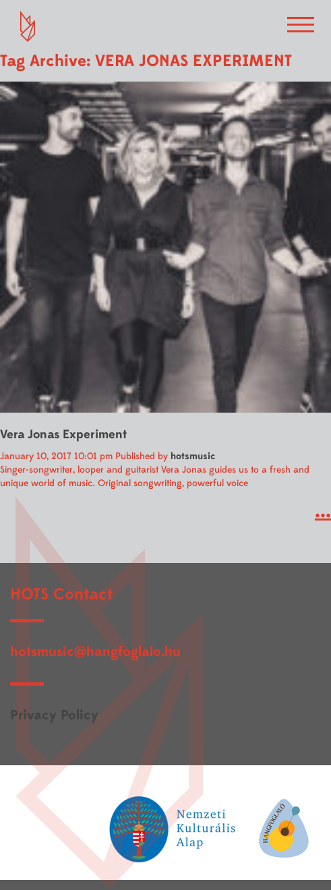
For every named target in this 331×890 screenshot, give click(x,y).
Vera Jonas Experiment (63, 434)
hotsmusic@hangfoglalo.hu (95, 651)
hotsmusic (193, 456)
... (323, 511)
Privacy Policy (54, 715)
